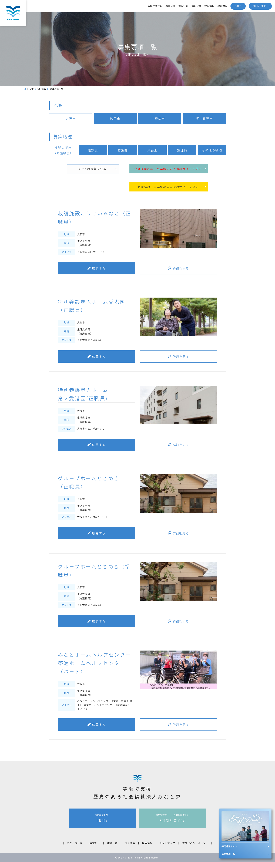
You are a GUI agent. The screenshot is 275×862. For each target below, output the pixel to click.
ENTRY (102, 818)
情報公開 (196, 6)
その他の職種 (212, 150)
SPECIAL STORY (172, 818)
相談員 (93, 150)
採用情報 (209, 6)
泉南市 (160, 118)
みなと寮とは (155, 6)
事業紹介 (170, 6)
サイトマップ (167, 843)
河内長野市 (204, 118)
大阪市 (71, 118)
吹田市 (115, 118)
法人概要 (130, 843)
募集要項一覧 (228, 854)
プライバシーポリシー (195, 843)
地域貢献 (222, 6)
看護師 (123, 150)
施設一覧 (183, 6)
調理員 (182, 150)
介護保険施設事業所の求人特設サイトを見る (168, 168)
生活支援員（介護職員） (63, 150)
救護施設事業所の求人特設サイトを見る (168, 187)
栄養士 (152, 150)
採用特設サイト (229, 846)
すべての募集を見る (92, 169)
